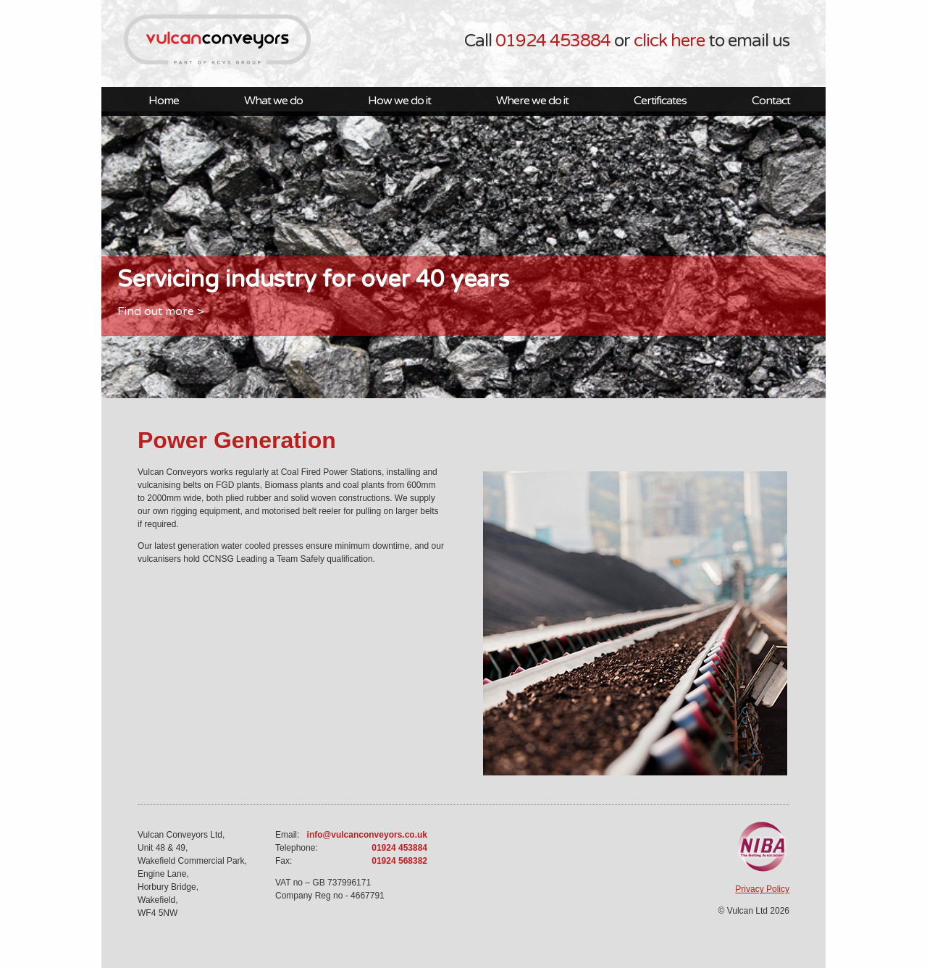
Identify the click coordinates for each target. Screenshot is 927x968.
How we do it (399, 100)
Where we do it (532, 100)
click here (669, 40)
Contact (771, 100)
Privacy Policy (762, 889)
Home (163, 100)
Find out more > (160, 311)
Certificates (660, 100)
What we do (273, 100)
